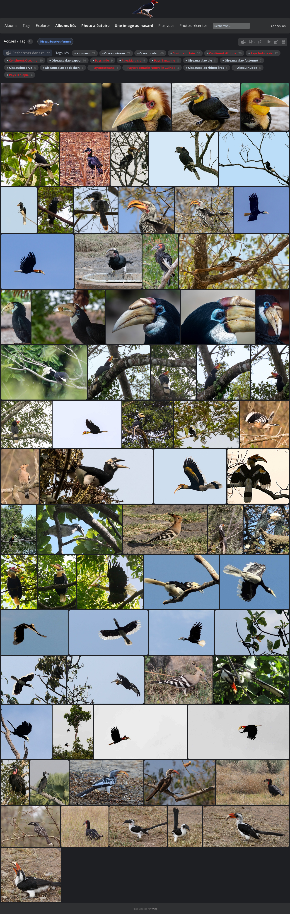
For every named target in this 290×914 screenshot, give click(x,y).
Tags (27, 25)
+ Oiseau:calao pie (201, 60)
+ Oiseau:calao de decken (63, 68)
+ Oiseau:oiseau (116, 53)
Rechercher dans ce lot (31, 52)
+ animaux (84, 53)
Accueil (10, 41)
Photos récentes (193, 25)
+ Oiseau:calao (150, 53)
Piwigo (153, 909)
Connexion (278, 26)
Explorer (43, 25)
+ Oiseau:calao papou (67, 60)
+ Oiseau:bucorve (21, 68)
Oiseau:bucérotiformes (55, 41)
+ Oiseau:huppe (247, 68)
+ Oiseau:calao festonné (241, 60)
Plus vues (166, 25)
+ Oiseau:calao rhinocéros (206, 68)
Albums (11, 25)
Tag (22, 41)
